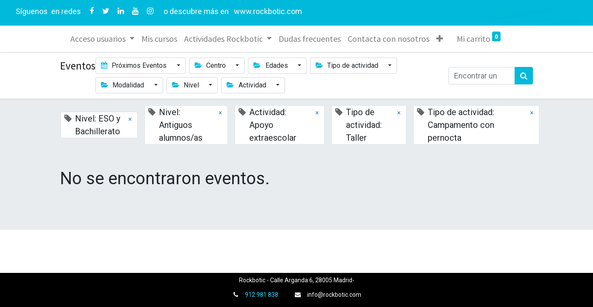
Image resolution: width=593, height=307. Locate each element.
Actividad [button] (247, 85)
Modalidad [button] (123, 85)
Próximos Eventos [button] (134, 65)
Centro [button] (211, 65)
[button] (439, 39)
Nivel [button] (186, 85)
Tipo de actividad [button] (348, 65)
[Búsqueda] (524, 75)
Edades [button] (271, 65)
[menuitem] (159, 39)
